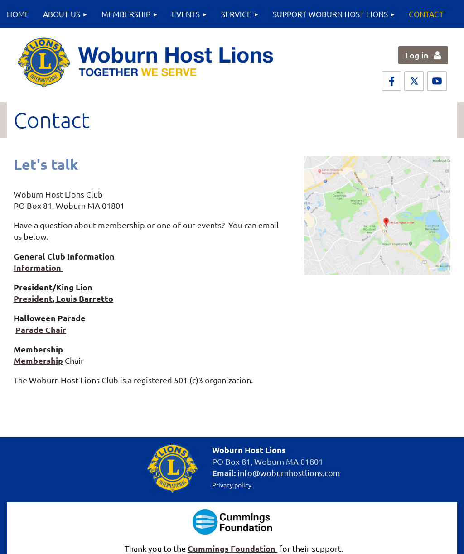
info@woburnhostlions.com (288, 472)
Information (38, 267)
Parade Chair (40, 329)
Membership (38, 360)
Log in (417, 55)
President (33, 298)
